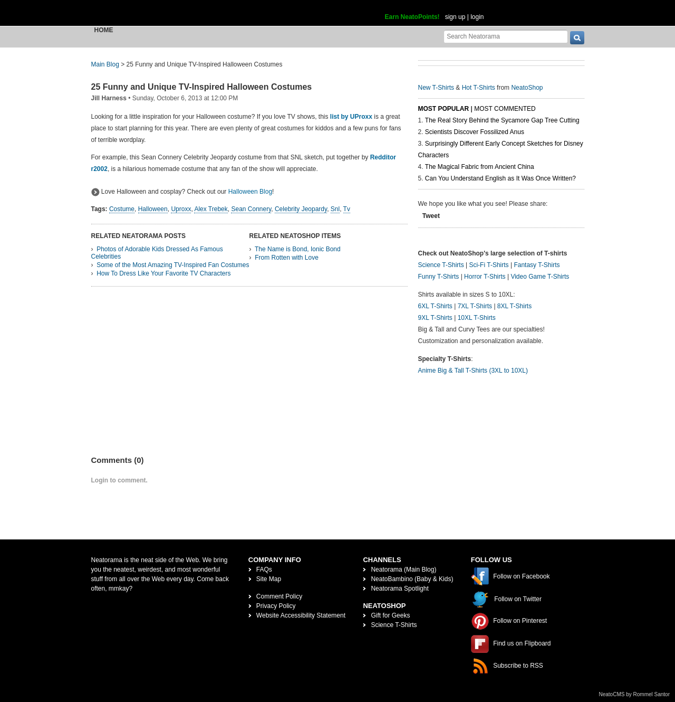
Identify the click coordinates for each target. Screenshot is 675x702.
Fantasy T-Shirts (537, 265)
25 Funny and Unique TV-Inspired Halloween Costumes (201, 86)
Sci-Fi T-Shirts (488, 265)
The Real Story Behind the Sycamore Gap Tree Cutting (502, 120)
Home (103, 30)
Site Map (268, 579)
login (477, 17)
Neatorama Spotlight (399, 588)
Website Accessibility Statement (300, 615)
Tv (346, 209)
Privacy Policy (276, 606)
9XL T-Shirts (435, 317)
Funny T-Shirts (438, 276)
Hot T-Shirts (478, 87)
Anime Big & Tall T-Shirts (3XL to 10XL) (473, 370)
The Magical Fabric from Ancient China (479, 166)
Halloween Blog (250, 191)
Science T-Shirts (441, 265)
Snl (335, 209)
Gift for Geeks (390, 615)
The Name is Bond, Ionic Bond (298, 249)
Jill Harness (109, 98)
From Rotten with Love (287, 257)
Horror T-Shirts (484, 276)
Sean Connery (251, 209)
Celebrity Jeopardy (301, 209)
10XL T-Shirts (477, 317)
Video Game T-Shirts (539, 276)
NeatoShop (527, 87)
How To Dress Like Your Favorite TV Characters (163, 273)
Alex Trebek (210, 209)
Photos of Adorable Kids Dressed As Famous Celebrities (157, 252)
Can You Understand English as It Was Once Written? (500, 178)
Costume (121, 209)
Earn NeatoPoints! (412, 17)
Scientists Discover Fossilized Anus (474, 132)
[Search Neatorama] (505, 36)
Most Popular (443, 108)
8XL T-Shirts (514, 306)
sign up (455, 17)
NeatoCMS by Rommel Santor (634, 694)
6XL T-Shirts (435, 306)
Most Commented (504, 108)
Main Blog (105, 64)
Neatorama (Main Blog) (403, 569)
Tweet (431, 216)
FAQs (264, 569)
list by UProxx (351, 116)
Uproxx (181, 209)
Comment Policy (279, 596)
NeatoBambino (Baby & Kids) (412, 579)
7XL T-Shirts (475, 306)
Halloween (153, 209)
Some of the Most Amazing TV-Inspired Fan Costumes (173, 265)
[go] (577, 37)
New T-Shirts (436, 87)
